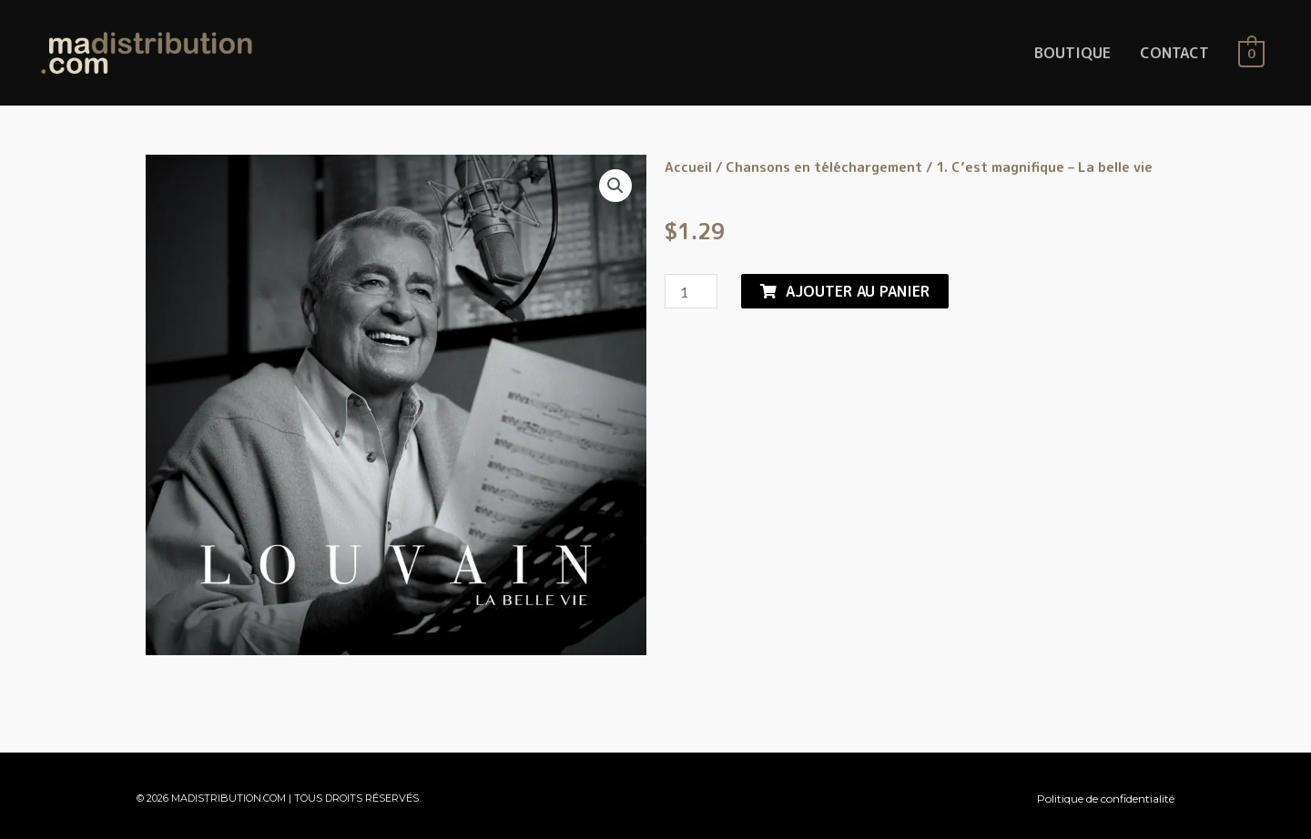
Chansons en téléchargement (824, 167)
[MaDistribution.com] (146, 52)
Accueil (688, 167)
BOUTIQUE (1072, 53)
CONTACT (1174, 53)
